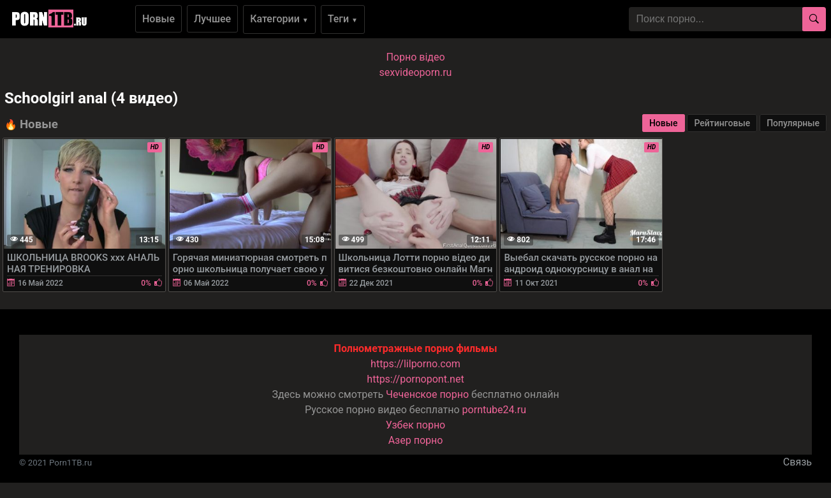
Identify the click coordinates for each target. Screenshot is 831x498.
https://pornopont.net (415, 379)
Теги (343, 19)
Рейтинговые (722, 123)
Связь (797, 462)
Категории (279, 19)
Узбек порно (416, 425)
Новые (158, 19)
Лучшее (212, 19)
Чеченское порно (427, 394)
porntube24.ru (494, 410)
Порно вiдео (415, 57)
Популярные (793, 123)
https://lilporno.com (415, 364)
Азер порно (415, 440)
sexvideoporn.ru (415, 72)
